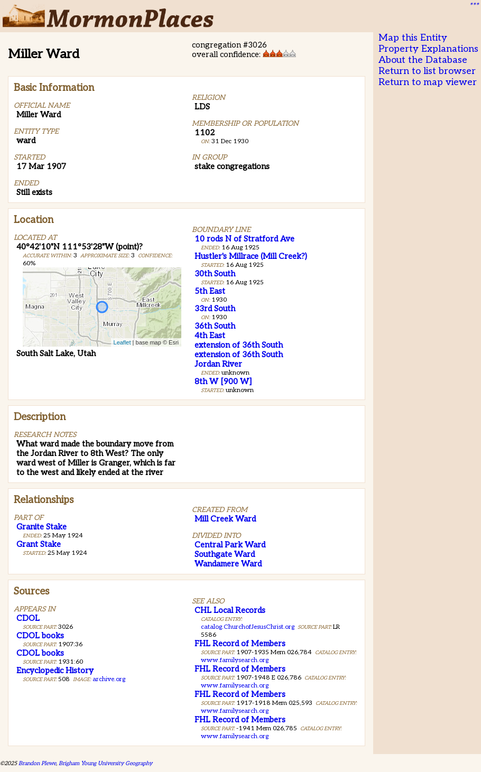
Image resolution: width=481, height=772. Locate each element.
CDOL (28, 618)
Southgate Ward (225, 554)
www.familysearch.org (235, 660)
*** (473, 6)
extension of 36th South (239, 345)
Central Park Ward (230, 545)
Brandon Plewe (37, 763)
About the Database (422, 60)
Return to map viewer (427, 82)
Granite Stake (41, 527)
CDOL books (40, 635)
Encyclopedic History (55, 670)
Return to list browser (427, 71)
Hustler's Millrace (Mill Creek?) (251, 256)
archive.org (108, 679)
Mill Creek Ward (225, 519)
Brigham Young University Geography (105, 763)
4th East (210, 335)
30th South (215, 273)
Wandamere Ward (228, 564)
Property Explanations (428, 48)
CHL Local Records (230, 610)
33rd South (215, 308)
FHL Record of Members (240, 643)
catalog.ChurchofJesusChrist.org (247, 627)
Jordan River (218, 364)
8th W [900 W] (223, 381)
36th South (215, 326)
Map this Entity (412, 37)
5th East (210, 291)
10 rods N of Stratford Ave (244, 239)
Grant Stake (38, 544)
